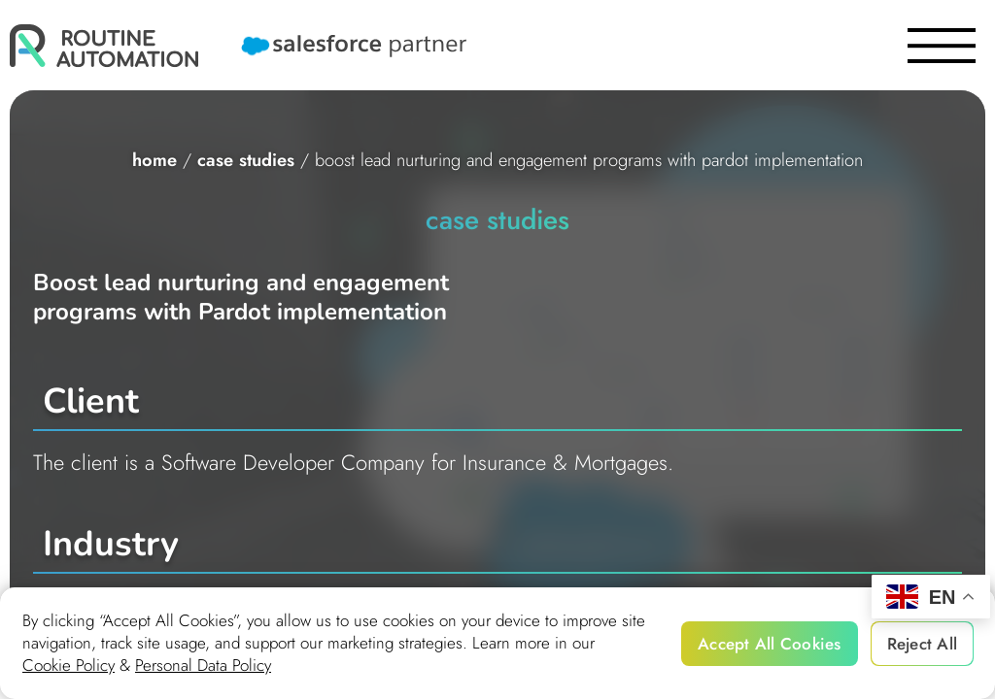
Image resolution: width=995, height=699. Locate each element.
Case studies (245, 160)
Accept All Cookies (769, 643)
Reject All (922, 643)
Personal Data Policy (203, 665)
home (154, 160)
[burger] (942, 45)
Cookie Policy (68, 665)
